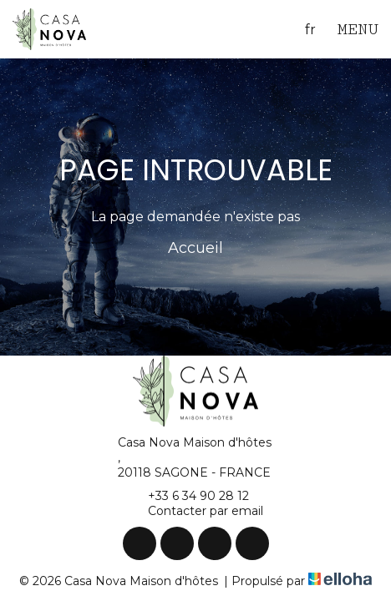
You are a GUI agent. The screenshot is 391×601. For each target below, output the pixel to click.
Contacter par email (196, 510)
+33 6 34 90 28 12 (189, 495)
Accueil (195, 248)
